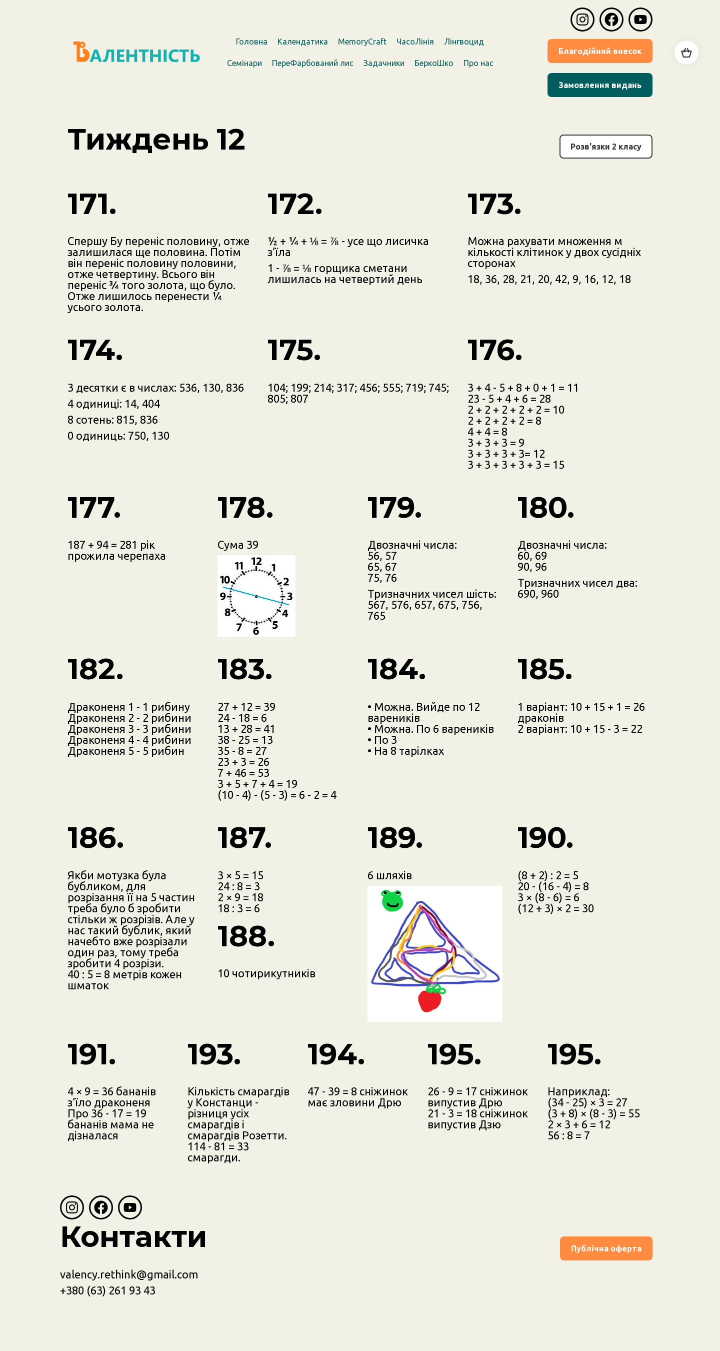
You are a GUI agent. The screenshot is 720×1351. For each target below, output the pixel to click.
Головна (252, 41)
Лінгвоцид (464, 41)
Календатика (303, 41)
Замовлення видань (600, 85)
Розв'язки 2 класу (606, 146)
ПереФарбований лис (313, 63)
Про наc (479, 63)
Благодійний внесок (600, 51)
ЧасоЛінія (415, 41)
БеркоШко (434, 63)
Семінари (244, 63)
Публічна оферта (606, 1248)
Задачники (384, 63)
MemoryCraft (362, 41)
